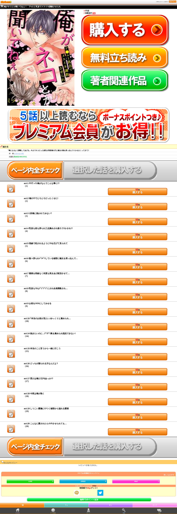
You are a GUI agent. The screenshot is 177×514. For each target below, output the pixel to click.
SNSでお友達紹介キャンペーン (88, 474)
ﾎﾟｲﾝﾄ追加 (53, 513)
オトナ (155, 505)
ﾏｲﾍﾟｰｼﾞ (88, 513)
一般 (22, 505)
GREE (83, 481)
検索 (124, 513)
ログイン (172, 1)
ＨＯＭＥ (17, 513)
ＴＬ (66, 505)
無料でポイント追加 (89, 500)
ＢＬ (110, 505)
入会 (159, 513)
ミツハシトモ (19, 153)
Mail (136, 481)
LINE (30, 481)
